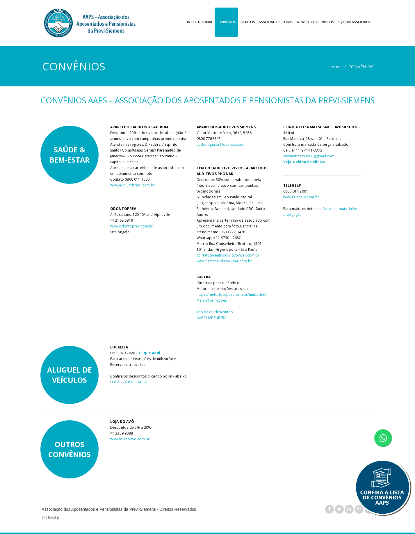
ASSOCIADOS (270, 21)
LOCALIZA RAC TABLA (128, 382)
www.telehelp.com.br (301, 197)
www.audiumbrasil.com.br (132, 185)
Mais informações (212, 300)
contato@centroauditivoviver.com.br (228, 255)
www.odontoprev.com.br (131, 226)
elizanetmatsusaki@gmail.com (308, 156)
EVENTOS (247, 21)
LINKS (288, 21)
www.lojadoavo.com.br (130, 439)
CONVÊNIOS (226, 21)
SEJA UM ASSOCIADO (355, 21)
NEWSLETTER (307, 21)
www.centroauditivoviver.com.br (224, 261)
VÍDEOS (328, 21)
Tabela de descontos (215, 311)
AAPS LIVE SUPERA (212, 317)
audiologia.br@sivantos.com (221, 144)
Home (334, 67)
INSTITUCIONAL (200, 21)
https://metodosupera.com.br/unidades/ (231, 294)
